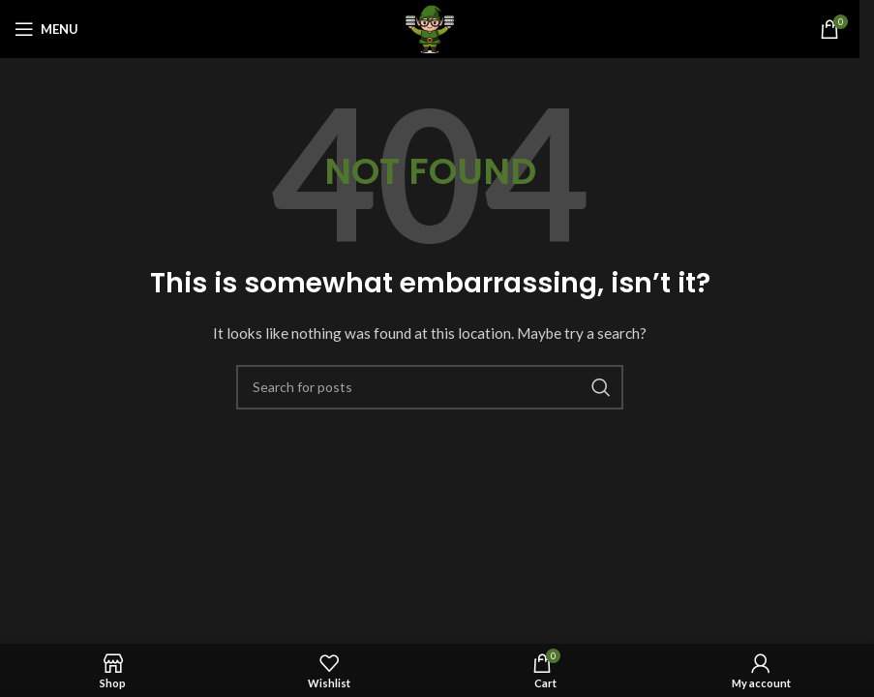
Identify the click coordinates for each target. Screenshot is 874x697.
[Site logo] (430, 27)
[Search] (429, 387)
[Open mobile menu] (46, 29)
